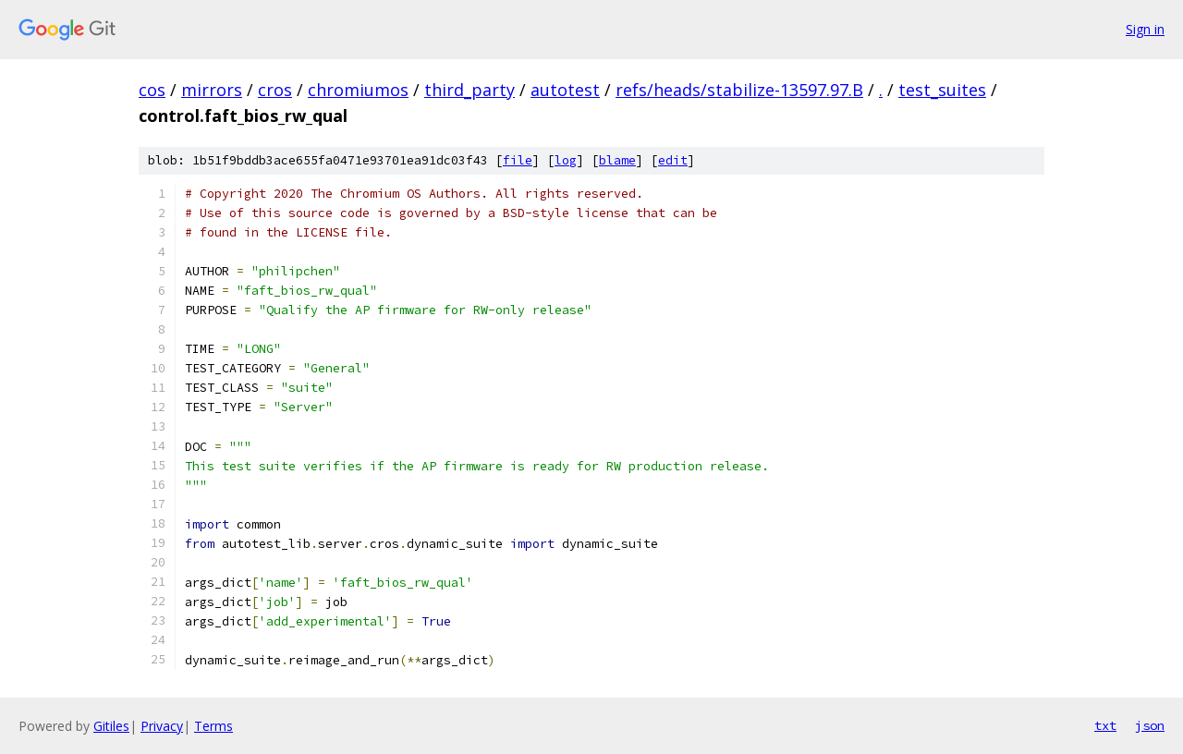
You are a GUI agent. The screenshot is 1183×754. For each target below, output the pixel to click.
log (566, 160)
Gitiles (111, 726)
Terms (213, 726)
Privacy (161, 726)
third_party (469, 90)
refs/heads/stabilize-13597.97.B (739, 90)
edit (673, 160)
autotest (565, 90)
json (1150, 725)
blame (617, 160)
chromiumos (358, 90)
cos (152, 90)
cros (275, 90)
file (517, 160)
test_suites (942, 90)
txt (1105, 725)
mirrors (211, 90)
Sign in (1145, 29)
